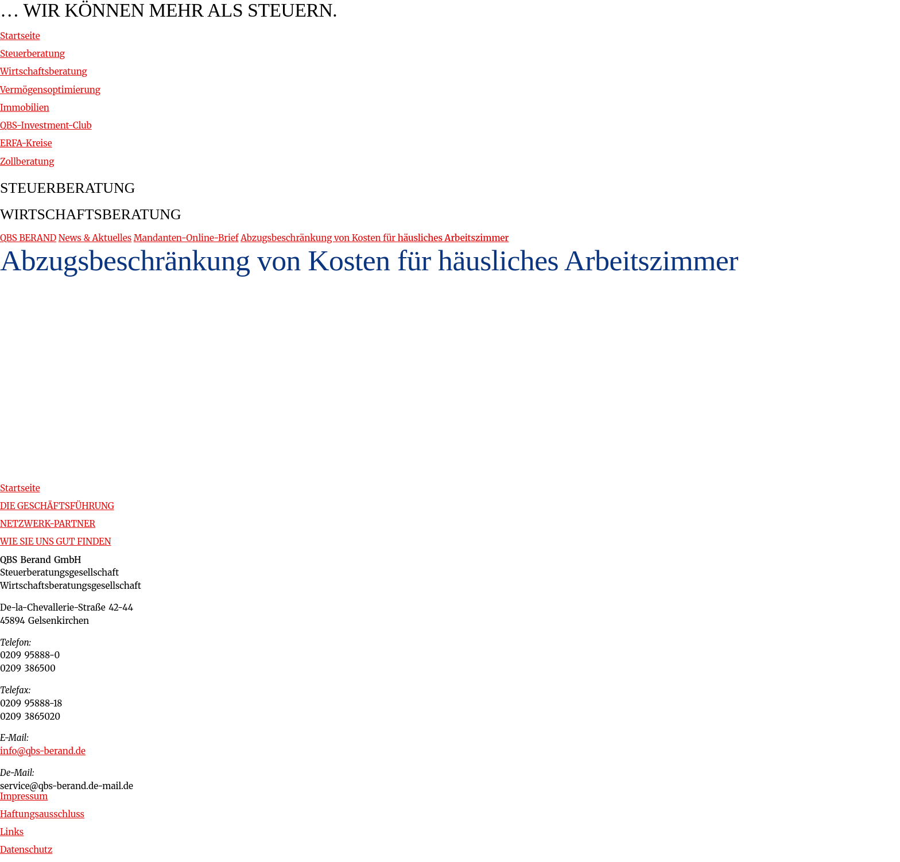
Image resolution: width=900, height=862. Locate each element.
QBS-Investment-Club (46, 125)
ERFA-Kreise (26, 143)
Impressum (24, 796)
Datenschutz (26, 849)
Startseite (20, 35)
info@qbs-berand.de (43, 750)
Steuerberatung (32, 53)
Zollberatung (27, 161)
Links (12, 831)
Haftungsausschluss (42, 814)
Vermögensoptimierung (50, 89)
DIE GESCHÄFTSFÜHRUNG (57, 505)
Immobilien (24, 107)
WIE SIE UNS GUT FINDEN (55, 541)
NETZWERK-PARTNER (47, 523)
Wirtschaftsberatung (43, 71)
